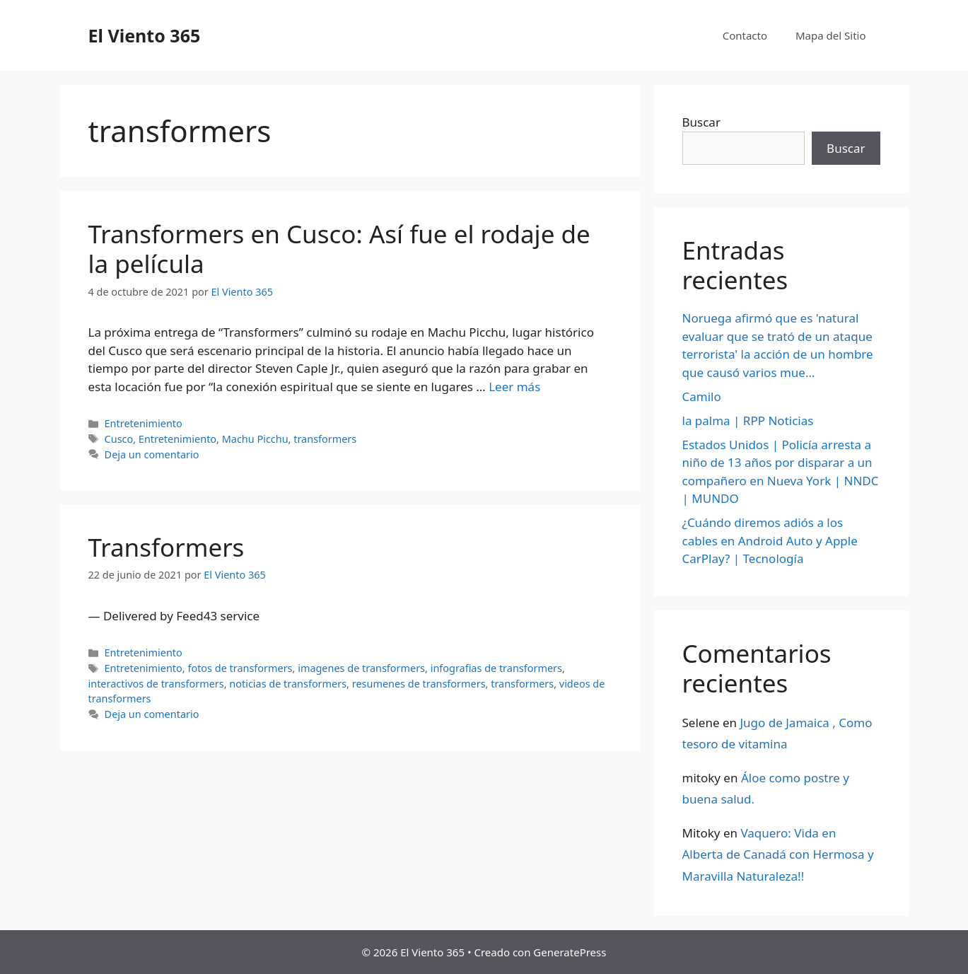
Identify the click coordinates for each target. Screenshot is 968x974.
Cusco (119, 439)
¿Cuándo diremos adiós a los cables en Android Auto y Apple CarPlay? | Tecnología (770, 540)
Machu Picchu (255, 439)
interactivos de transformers (156, 683)
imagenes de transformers (361, 668)
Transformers (166, 547)
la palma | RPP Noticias (748, 420)
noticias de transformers (287, 683)
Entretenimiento (143, 423)
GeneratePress (569, 952)
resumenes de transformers (419, 683)
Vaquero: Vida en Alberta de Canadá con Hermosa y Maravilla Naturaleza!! (778, 854)
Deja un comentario (152, 454)
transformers (324, 439)
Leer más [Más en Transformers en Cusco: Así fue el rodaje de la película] (514, 386)
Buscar (701, 122)
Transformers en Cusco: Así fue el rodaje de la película (339, 248)
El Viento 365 (144, 35)
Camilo (701, 396)
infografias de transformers (496, 668)
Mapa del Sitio (830, 35)
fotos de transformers (239, 668)
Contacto (745, 35)
